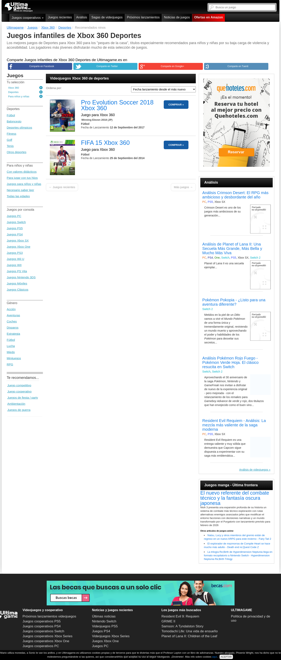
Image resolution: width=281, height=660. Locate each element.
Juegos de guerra (18, 410)
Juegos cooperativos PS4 (42, 626)
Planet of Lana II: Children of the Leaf (189, 636)
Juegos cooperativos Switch (43, 631)
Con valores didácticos (22, 171)
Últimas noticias (103, 616)
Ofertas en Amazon (208, 17)
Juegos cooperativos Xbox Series (47, 636)
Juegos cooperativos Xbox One (46, 641)
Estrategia (13, 333)
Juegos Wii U (15, 259)
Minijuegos (14, 358)
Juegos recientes (60, 17)
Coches (12, 321)
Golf (9, 139)
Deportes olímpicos (19, 127)
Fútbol (11, 115)
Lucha (11, 346)
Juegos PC (14, 216)
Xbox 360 (13, 87)
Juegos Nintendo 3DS (21, 277)
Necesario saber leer (20, 190)
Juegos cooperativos (28, 17)
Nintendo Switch (104, 621)
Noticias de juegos (177, 17)
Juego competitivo (19, 385)
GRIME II (168, 621)
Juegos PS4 (15, 234)
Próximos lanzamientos (143, 17)
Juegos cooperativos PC (41, 646)
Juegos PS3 (15, 252)
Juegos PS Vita (17, 271)
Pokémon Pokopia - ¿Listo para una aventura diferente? (233, 302)
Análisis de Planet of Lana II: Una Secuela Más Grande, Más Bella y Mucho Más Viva (232, 248)
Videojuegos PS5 (105, 626)
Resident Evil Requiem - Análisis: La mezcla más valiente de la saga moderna (234, 424)
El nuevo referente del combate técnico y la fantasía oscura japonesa (234, 498)
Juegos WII (14, 265)
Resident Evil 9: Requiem (180, 616)
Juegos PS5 (15, 228)
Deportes (13, 92)
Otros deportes (16, 152)
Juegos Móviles (17, 283)
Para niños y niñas (18, 96)
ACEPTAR (226, 656)
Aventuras (13, 315)
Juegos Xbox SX (18, 240)
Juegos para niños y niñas (24, 184)
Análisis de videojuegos (253, 469)
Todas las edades (18, 196)
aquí (214, 656)
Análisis (81, 17)
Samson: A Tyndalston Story (182, 626)
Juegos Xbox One (18, 246)
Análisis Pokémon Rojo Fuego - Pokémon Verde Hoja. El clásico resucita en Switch (230, 362)
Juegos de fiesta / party (22, 397)
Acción (11, 309)
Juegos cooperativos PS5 (42, 621)
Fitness (11, 133)
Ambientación (16, 403)
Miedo (11, 352)
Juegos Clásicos (17, 289)
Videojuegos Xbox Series (111, 636)
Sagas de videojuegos (106, 17)
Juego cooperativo (19, 391)
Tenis (10, 146)
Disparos (12, 327)
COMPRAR (175, 104)
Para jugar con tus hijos (22, 177)
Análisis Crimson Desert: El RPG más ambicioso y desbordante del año (235, 195)
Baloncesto (14, 121)
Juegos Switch (16, 222)
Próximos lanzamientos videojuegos (49, 616)
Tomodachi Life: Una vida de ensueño (190, 631)
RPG (10, 364)
